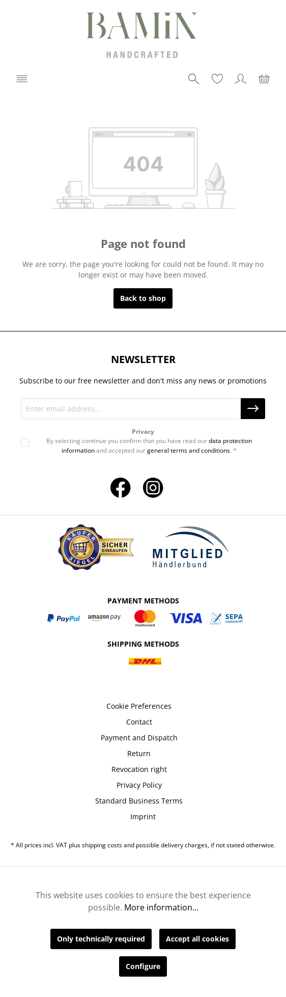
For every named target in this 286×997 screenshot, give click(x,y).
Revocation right (139, 769)
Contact (139, 722)
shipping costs (102, 845)
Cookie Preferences (138, 706)
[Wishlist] (217, 79)
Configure (143, 966)
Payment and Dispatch (139, 737)
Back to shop (143, 298)
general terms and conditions (188, 450)
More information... (161, 907)
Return (139, 753)
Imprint (143, 816)
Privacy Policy (139, 785)
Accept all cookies (197, 939)
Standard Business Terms (139, 801)
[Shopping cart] (264, 79)
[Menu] (22, 79)
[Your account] (240, 79)
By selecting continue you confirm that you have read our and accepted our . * (149, 445)
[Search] (194, 79)
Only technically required (101, 939)
